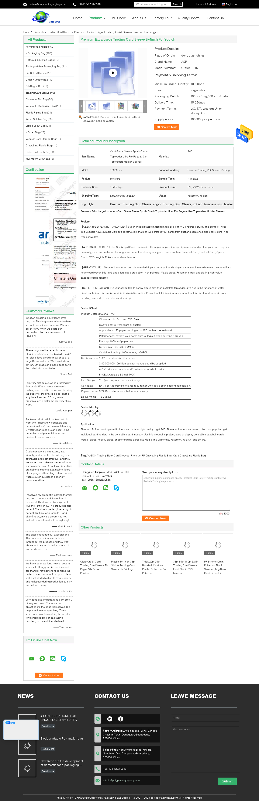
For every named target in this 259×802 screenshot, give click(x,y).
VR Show (119, 18)
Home (77, 18)
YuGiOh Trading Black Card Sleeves (108, 455)
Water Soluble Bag (36, 119)
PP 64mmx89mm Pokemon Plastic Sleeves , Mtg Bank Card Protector (215, 567)
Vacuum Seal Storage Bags (41, 138)
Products (95, 18)
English (231, 4)
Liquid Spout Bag (35, 125)
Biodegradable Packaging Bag (43, 66)
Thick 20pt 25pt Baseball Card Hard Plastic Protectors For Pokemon (154, 567)
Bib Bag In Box (34, 86)
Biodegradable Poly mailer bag (62, 738)
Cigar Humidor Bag (37, 79)
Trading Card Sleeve (59, 32)
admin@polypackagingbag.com (48, 4)
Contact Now (168, 127)
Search (177, 4)
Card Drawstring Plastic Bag (189, 455)
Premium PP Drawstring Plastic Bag (151, 455)
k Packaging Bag (35, 53)
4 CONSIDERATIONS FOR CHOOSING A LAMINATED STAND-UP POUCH (59, 718)
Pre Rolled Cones (36, 73)
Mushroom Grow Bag (38, 158)
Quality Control (189, 18)
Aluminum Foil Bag (37, 99)
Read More (48, 726)
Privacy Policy (65, 797)
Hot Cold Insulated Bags (40, 59)
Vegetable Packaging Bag (41, 106)
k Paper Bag (33, 132)
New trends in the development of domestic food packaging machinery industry (62, 763)
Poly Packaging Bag (37, 46)
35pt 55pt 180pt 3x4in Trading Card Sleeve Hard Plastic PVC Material (185, 567)
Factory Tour (162, 18)
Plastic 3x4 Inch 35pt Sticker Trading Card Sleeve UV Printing (123, 565)
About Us (139, 18)
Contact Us (215, 18)
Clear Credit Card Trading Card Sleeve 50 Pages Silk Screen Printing (94, 567)
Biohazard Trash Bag (38, 152)
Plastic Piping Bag (36, 112)
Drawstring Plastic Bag (39, 145)
